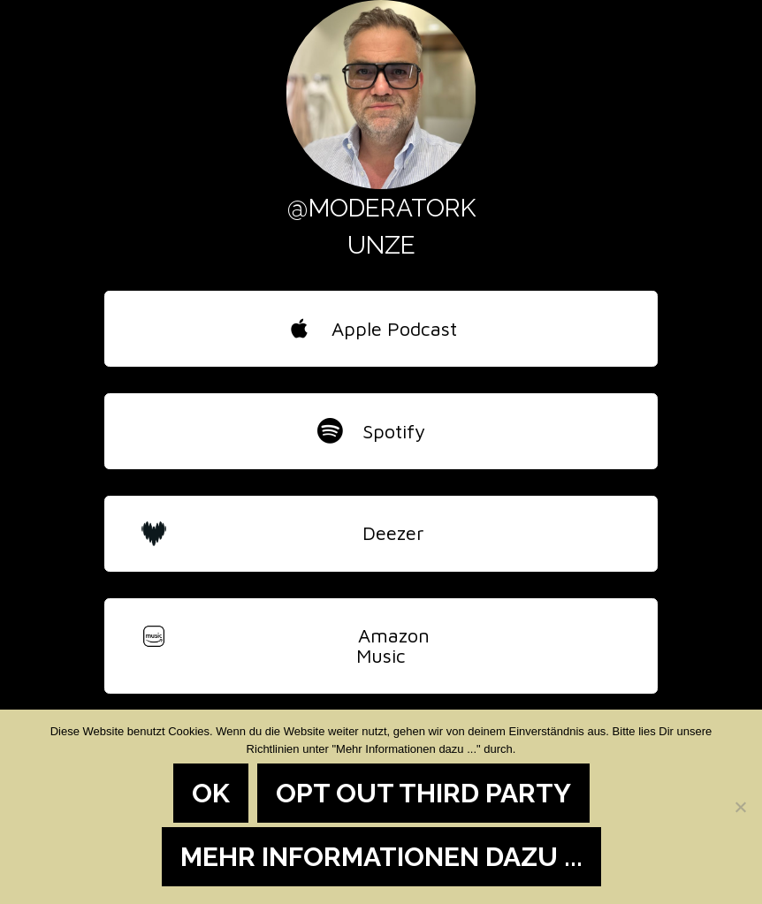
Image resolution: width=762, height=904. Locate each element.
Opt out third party (423, 793)
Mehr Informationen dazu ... (381, 856)
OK (211, 793)
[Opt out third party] (740, 807)
